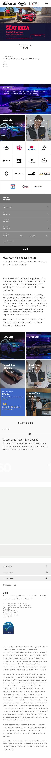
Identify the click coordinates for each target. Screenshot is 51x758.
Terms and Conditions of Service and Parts (17, 607)
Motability (8, 578)
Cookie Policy (7, 617)
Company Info (9, 585)
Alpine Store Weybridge (14, 547)
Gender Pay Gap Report (10, 611)
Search (25, 249)
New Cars (7, 566)
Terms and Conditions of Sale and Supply (16, 605)
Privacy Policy (7, 609)
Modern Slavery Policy (10, 613)
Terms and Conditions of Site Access (15, 603)
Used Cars (8, 572)
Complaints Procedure (10, 615)
